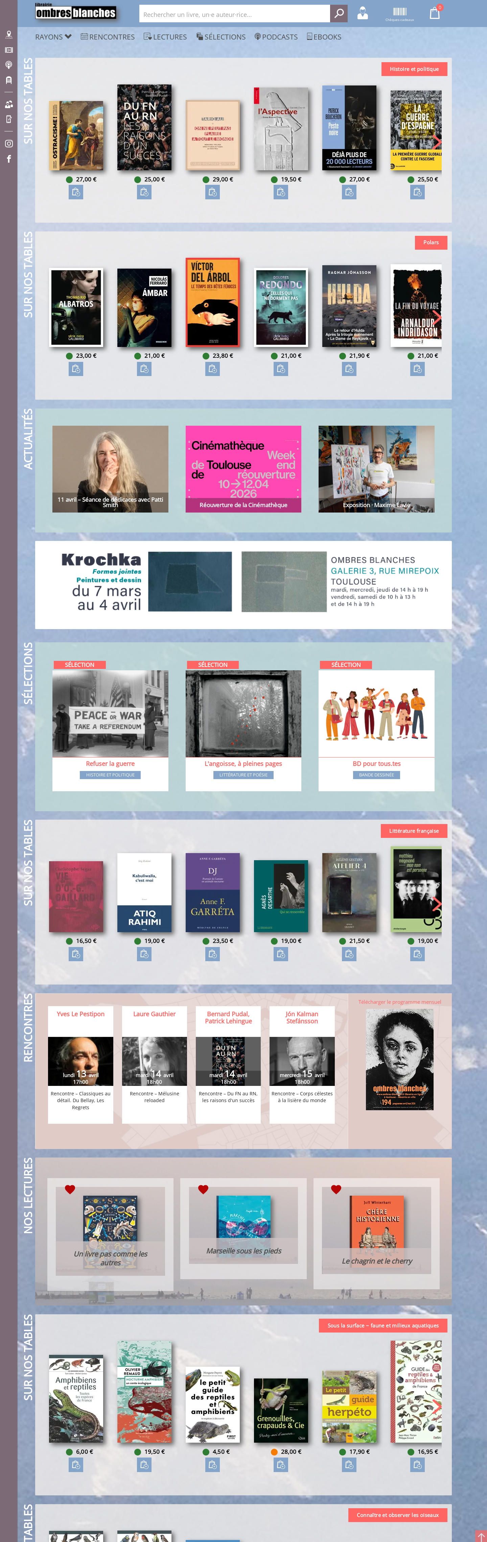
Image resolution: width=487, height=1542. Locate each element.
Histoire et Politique (110, 775)
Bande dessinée (376, 775)
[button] (437, 142)
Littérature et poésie (243, 775)
